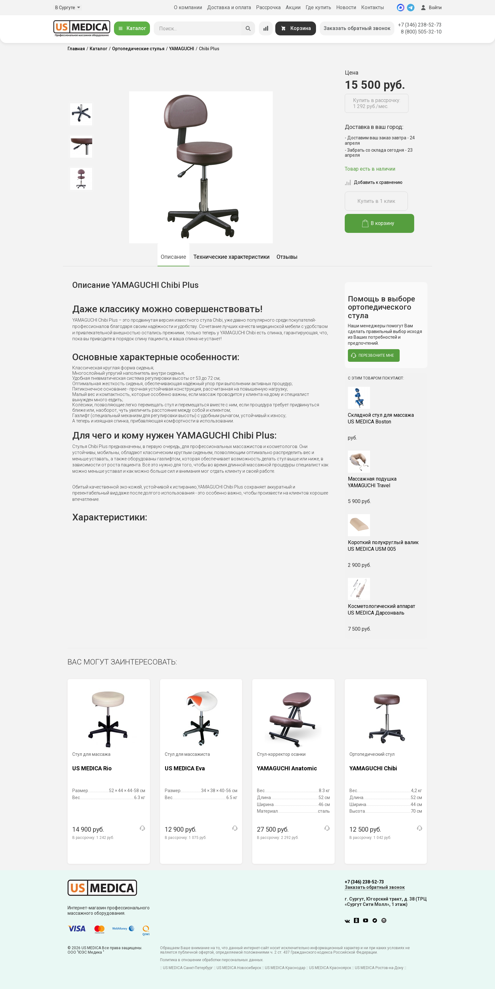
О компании (188, 7)
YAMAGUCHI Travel (386, 482)
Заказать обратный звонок (357, 28)
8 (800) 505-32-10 (421, 32)
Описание (173, 256)
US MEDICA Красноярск (330, 968)
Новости (346, 7)
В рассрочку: (93, 837)
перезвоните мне (372, 355)
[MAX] (400, 7)
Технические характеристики (231, 256)
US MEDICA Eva (185, 768)
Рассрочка (268, 7)
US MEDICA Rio (92, 768)
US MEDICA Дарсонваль (386, 609)
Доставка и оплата (229, 7)
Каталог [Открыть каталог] (132, 28)
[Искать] (248, 28)
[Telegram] (410, 7)
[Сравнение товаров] (266, 28)
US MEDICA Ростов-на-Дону (379, 968)
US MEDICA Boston (386, 418)
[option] (81, 114)
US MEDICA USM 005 (386, 545)
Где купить (318, 7)
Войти (431, 7)
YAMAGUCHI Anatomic (287, 768)
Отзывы (287, 256)
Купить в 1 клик (376, 201)
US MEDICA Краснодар (285, 968)
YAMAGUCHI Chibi (373, 768)
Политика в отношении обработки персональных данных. (212, 960)
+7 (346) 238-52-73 (420, 25)
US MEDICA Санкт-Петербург (188, 968)
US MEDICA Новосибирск (239, 968)
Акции (293, 7)
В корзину (378, 223)
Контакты (372, 7)
